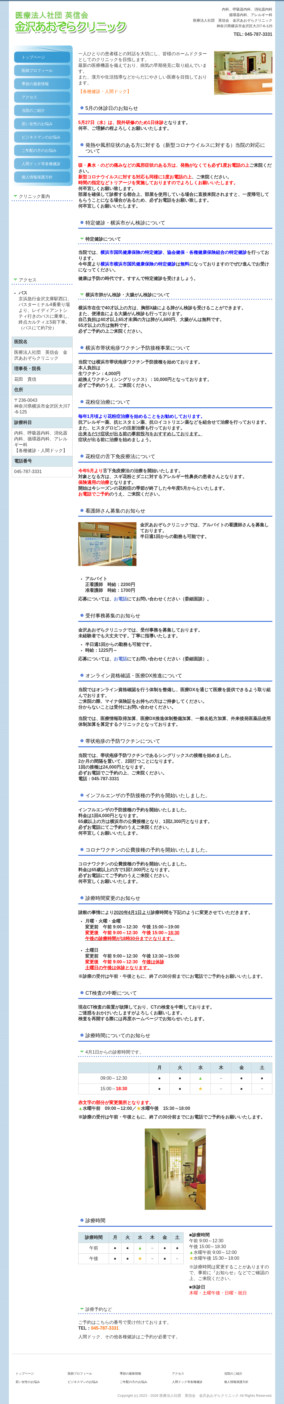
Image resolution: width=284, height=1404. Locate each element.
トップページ (33, 57)
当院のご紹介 (33, 110)
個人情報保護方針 (37, 177)
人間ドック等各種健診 (41, 163)
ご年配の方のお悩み (39, 150)
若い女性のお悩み (37, 124)
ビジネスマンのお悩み (41, 137)
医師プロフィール (37, 70)
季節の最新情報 (35, 84)
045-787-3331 (258, 34)
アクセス (29, 97)
